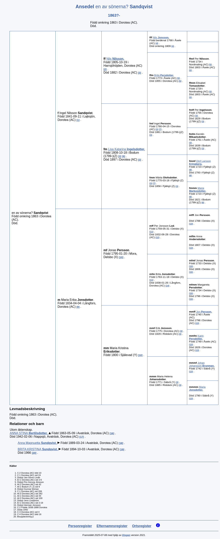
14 (167, 286)
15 (191, 266)
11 (151, 232)
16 (111, 433)
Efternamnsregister (112, 526)
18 (121, 443)
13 (191, 224)
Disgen (126, 535)
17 (81, 436)
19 (122, 449)
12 (157, 237)
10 (121, 257)
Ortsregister (141, 526)
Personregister (80, 526)
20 (34, 452)
